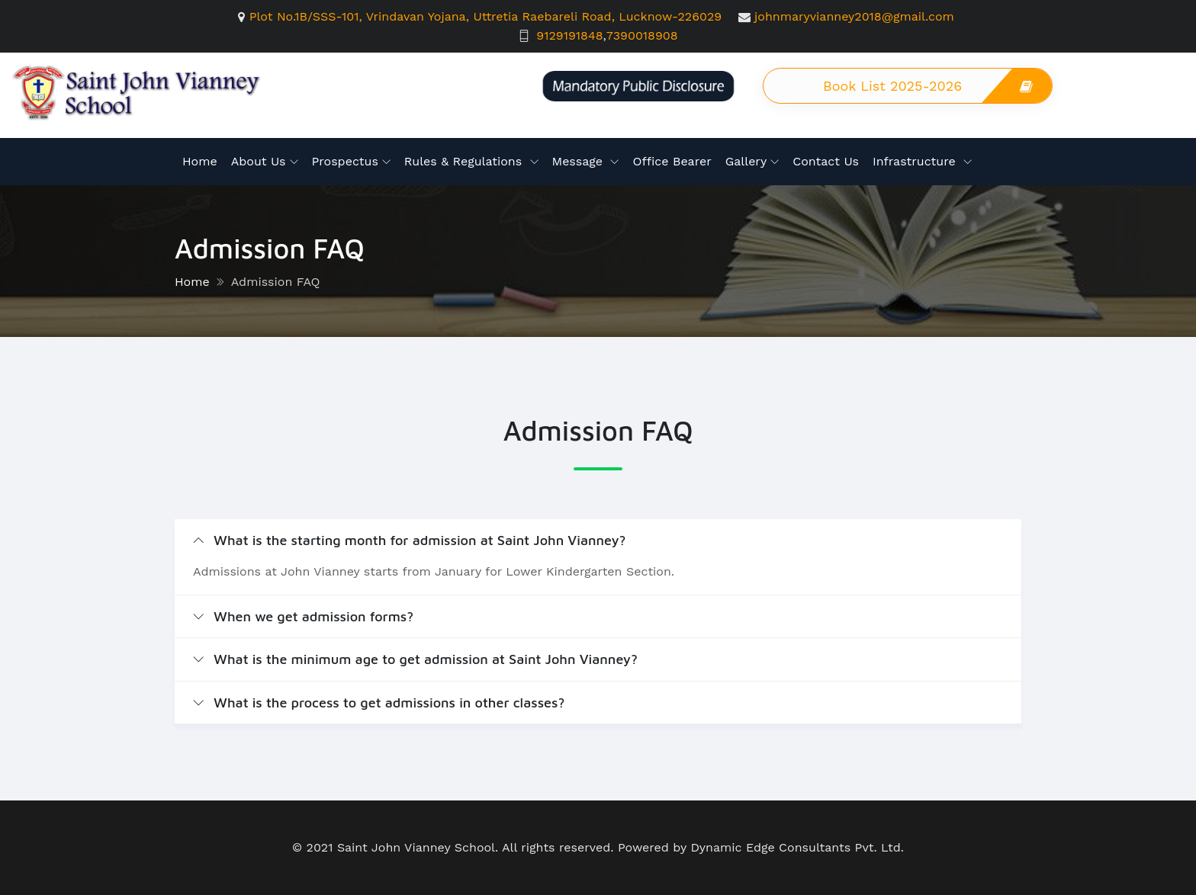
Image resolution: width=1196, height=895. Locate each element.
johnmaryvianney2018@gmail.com (854, 16)
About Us (258, 161)
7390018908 (642, 35)
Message (579, 161)
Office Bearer (671, 161)
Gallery (746, 161)
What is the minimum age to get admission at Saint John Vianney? (415, 659)
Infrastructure (916, 161)
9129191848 (569, 35)
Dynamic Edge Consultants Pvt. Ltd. (797, 847)
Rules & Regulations (465, 161)
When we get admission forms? (303, 616)
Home (199, 161)
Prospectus (345, 161)
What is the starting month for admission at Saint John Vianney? (409, 540)
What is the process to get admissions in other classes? (378, 703)
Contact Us (826, 161)
